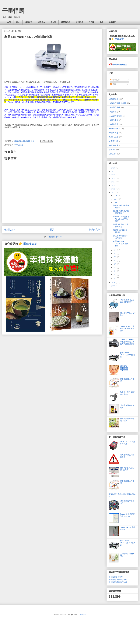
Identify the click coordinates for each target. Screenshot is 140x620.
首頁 (52, 229)
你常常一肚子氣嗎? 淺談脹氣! (127, 393)
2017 (113, 171)
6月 (115, 260)
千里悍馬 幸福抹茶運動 (118, 580)
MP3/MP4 (113, 154)
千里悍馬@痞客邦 (116, 577)
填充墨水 (41, 22)
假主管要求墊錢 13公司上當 (120, 237)
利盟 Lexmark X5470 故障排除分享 (120, 243)
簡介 (18, 22)
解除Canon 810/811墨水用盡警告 (127, 355)
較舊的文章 (94, 229)
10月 (116, 202)
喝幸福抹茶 (30, 243)
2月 (115, 275)
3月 (115, 271)
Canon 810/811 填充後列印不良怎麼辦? (127, 328)
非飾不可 (112, 150)
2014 (113, 182)
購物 (101, 22)
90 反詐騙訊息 (114, 128)
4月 (115, 268)
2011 (113, 192)
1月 (115, 278)
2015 (113, 178)
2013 (113, 185)
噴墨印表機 (65, 22)
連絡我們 (112, 22)
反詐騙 (91, 22)
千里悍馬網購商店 (118, 65)
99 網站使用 (113, 145)
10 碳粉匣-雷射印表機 (117, 103)
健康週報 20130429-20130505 (124, 368)
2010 (113, 282)
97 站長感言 (113, 141)
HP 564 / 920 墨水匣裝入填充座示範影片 (121, 219)
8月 (115, 254)
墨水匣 (53, 22)
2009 (113, 286)
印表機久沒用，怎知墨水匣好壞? (127, 301)
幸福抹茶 (119, 39)
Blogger (83, 615)
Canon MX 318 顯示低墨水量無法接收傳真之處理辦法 (127, 341)
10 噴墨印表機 (114, 107)
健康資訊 (28, 22)
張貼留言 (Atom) (55, 237)
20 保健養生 (113, 124)
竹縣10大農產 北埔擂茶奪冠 (120, 225)
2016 (113, 175)
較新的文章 (9, 229)
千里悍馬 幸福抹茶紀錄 (118, 582)
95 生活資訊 (113, 137)
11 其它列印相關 (115, 116)
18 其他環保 (113, 120)
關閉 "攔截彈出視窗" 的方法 (127, 469)
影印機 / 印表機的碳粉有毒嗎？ (121, 212)
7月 (115, 257)
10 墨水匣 (113, 112)
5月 (115, 264)
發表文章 (115, 80)
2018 (113, 168)
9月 (115, 250)
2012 (113, 189)
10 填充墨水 (18, 145)
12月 (116, 195)
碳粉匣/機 (79, 22)
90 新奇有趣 (113, 133)
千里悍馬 (13, 11)
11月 (116, 199)
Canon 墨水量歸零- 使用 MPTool (127, 515)
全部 (9, 22)
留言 (113, 84)
